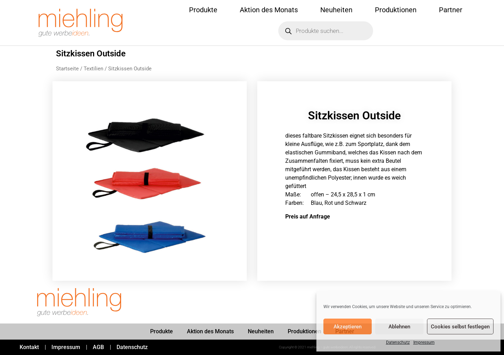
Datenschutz (398, 342)
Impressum (424, 342)
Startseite (67, 68)
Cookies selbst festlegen (460, 326)
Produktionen (395, 10)
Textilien (93, 68)
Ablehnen (399, 326)
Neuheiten (336, 10)
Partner (450, 10)
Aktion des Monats (269, 10)
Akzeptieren (348, 326)
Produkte (203, 10)
